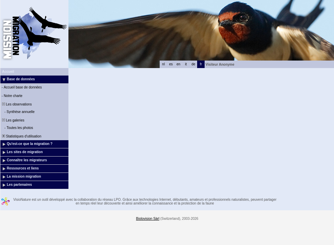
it (186, 64)
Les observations (16, 104)
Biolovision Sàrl (147, 218)
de (193, 64)
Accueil (8, 72)
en (178, 64)
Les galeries (12, 120)
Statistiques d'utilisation (21, 136)
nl (163, 64)
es (171, 64)
